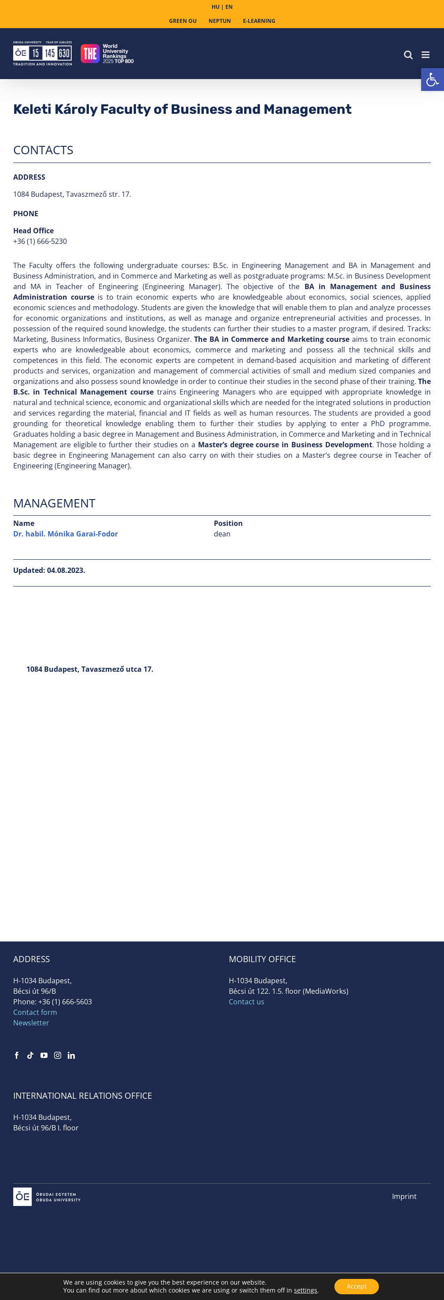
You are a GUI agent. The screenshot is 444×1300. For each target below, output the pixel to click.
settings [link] (304, 1290)
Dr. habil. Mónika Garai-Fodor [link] (65, 534)
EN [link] (229, 7)
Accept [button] (357, 1286)
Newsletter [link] (31, 1023)
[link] (432, 79)
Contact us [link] (246, 1002)
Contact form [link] (35, 1012)
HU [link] (216, 7)
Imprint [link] (404, 1196)
